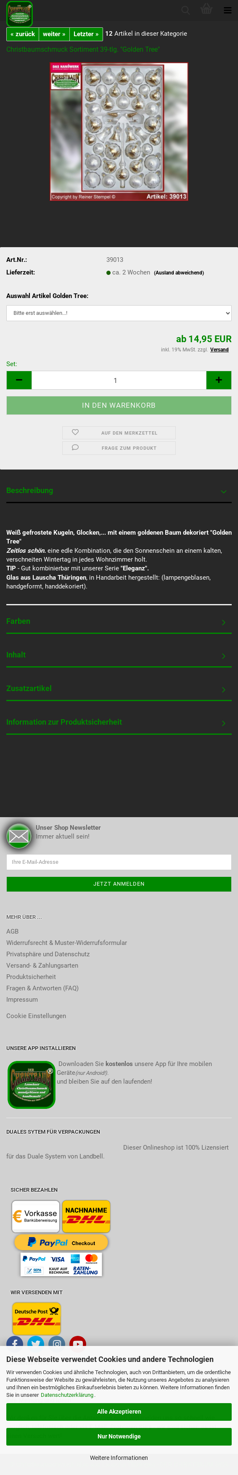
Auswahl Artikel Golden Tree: (47, 296)
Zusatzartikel (29, 688)
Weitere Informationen (119, 1457)
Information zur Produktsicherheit (64, 722)
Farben (18, 621)
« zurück (23, 34)
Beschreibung (29, 490)
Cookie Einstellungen (36, 1016)
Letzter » (86, 34)
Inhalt (16, 654)
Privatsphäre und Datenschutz (48, 954)
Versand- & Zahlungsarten (42, 965)
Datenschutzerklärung (67, 1395)
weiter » (54, 34)
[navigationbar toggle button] (227, 10)
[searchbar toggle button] (185, 10)
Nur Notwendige (119, 1436)
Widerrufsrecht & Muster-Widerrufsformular (66, 943)
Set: (11, 364)
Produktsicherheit (31, 977)
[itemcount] (119, 380)
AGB (12, 931)
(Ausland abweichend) (179, 273)
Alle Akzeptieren (119, 1411)
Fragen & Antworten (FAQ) (42, 988)
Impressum (22, 999)
